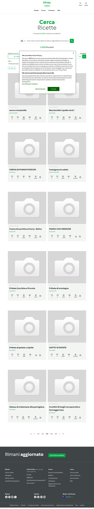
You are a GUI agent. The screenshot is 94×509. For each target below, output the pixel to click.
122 (42, 434)
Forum (50, 469)
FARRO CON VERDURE (60, 229)
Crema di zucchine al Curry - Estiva (25, 229)
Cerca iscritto (74, 478)
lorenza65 (14, 113)
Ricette (7, 469)
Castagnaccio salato (58, 169)
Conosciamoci (53, 478)
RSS (71, 481)
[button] (80, 4)
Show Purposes (40, 89)
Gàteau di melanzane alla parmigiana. (27, 407)
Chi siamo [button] (51, 10)
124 (51, 434)
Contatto (23, 505)
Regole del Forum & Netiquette (64, 505)
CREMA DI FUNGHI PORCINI (22, 169)
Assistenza (51, 481)
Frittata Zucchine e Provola (22, 288)
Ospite (53, 113)
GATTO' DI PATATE (57, 347)
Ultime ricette (9, 478)
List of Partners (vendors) (30, 84)
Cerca (72, 469)
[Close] (73, 53)
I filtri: (9, 61)
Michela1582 (55, 172)
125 (56, 434)
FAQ (76, 505)
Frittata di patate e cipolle (21, 347)
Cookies (82, 505)
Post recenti (30, 483)
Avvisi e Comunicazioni (55, 472)
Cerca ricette (9, 472)
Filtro (17, 57)
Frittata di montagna (59, 288)
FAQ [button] (58, 10)
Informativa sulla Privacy (47, 505)
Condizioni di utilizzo (33, 505)
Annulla (12, 68)
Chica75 (53, 291)
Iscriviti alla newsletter (57, 455)
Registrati (30, 477)
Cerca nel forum (75, 475)
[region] (47, 72)
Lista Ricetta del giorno (12, 481)
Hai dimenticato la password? (36, 480)
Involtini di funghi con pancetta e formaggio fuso (64, 408)
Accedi (29, 475)
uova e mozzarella (17, 110)
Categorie (8, 475)
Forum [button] (43, 10)
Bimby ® (50, 475)
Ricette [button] (36, 10)
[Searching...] (48, 41)
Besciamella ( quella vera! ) (61, 110)
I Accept (53, 89)
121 (38, 434)
